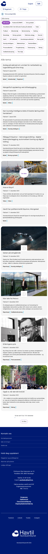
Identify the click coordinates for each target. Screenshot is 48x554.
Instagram (37, 518)
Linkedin (20, 518)
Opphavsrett (24, 499)
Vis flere (24, 421)
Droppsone (24, 497)
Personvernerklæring (24, 501)
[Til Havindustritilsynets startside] (3, 3)
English (30, 4)
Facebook (11, 518)
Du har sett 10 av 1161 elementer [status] (24, 415)
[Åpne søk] (39, 4)
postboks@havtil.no (26, 480)
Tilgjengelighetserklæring (24, 504)
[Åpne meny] (46, 3)
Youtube (28, 518)
